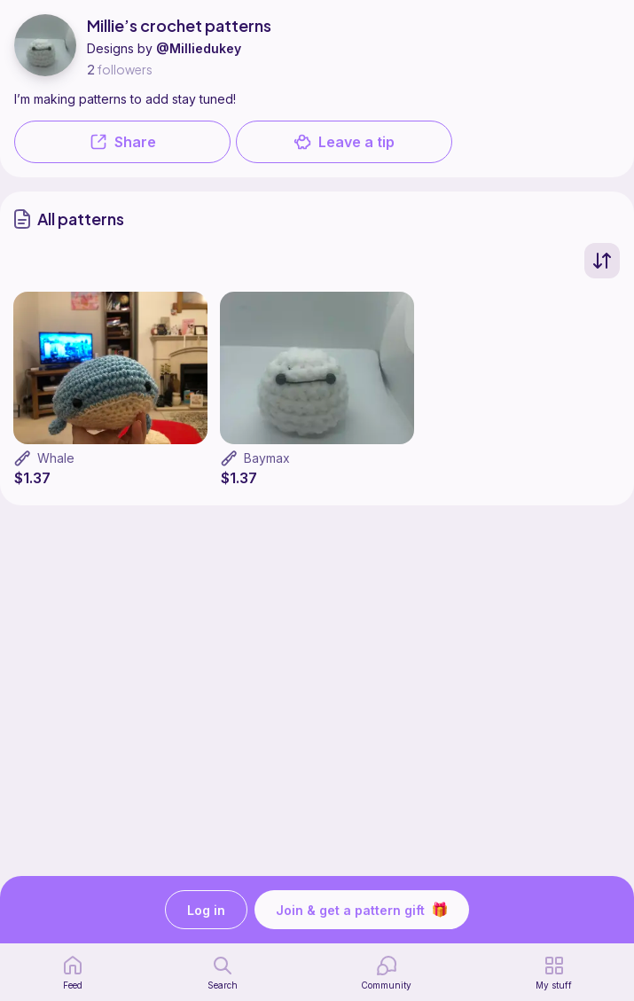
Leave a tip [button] (344, 142)
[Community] (386, 972)
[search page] (222, 972)
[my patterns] (554, 972)
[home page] (72, 972)
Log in (206, 910)
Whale (55, 457)
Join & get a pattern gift (362, 910)
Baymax (267, 457)
